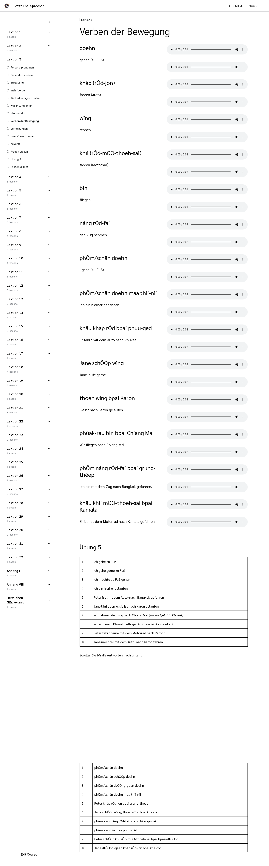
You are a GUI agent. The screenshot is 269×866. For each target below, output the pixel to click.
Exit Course (29, 854)
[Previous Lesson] (234, 5)
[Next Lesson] (254, 5)
